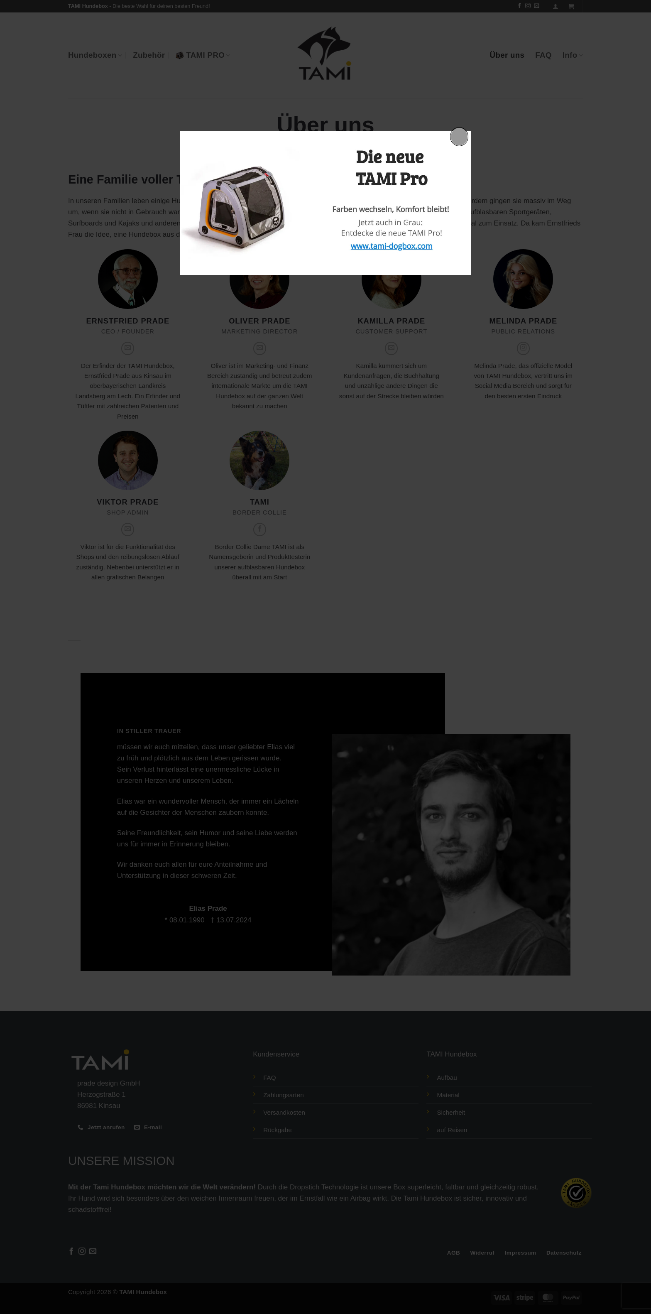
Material (448, 1094)
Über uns (507, 55)
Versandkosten (284, 1112)
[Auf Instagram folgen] (528, 6)
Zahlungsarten (283, 1094)
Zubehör (149, 55)
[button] (571, 6)
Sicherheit (451, 1112)
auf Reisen (452, 1129)
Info (573, 55)
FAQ (543, 55)
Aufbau (447, 1077)
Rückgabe (277, 1129)
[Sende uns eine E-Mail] (536, 6)
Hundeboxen (95, 55)
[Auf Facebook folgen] (519, 6)
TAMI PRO (203, 55)
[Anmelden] (555, 6)
